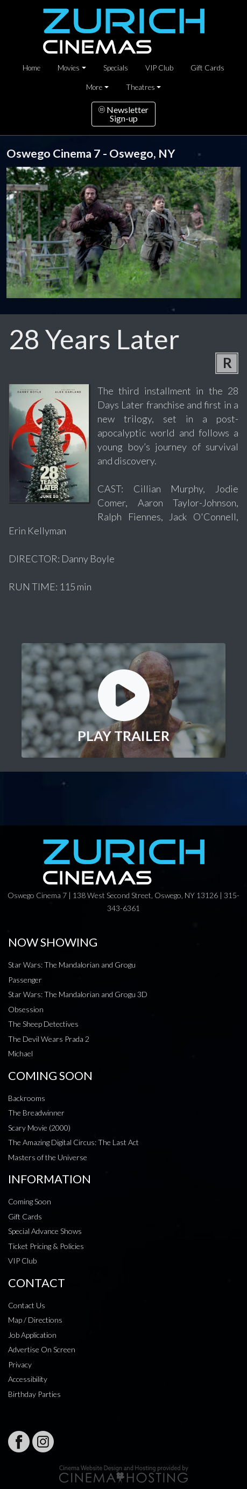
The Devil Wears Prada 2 (48, 1038)
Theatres (140, 87)
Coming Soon (29, 1201)
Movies (69, 67)
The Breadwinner (36, 1112)
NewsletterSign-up (123, 113)
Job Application (32, 1334)
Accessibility (27, 1379)
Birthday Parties (34, 1394)
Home (31, 67)
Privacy (20, 1364)
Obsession (26, 1009)
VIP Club (159, 67)
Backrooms (26, 1098)
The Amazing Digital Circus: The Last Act (73, 1142)
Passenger (25, 979)
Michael (20, 1053)
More (94, 87)
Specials (115, 67)
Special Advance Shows (45, 1231)
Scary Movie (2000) (39, 1127)
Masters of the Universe (47, 1157)
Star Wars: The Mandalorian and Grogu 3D (77, 994)
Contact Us (26, 1305)
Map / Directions (35, 1319)
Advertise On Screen (41, 1349)
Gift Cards (207, 67)
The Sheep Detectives (43, 1023)
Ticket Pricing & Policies (46, 1246)
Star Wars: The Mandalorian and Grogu (72, 964)
